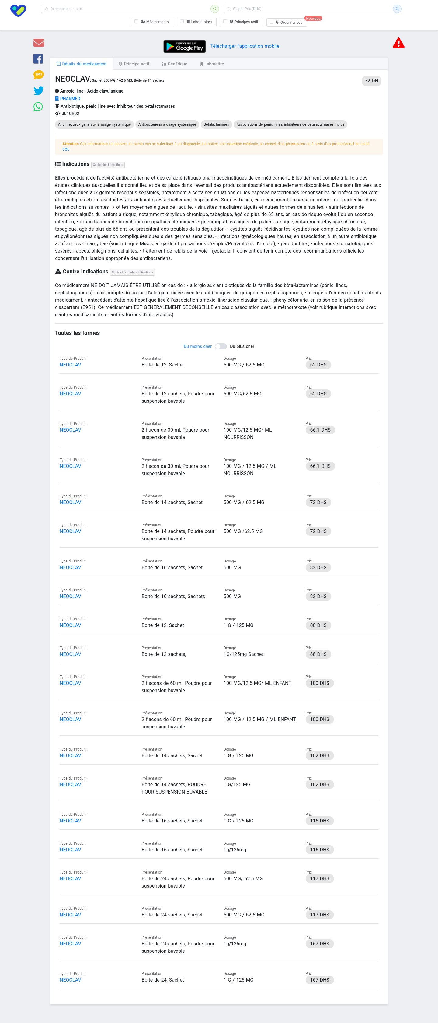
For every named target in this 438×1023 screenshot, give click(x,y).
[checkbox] (152, 22)
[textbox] (127, 9)
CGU (66, 149)
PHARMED (67, 98)
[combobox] (127, 9)
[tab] (81, 64)
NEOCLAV (70, 365)
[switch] (219, 346)
